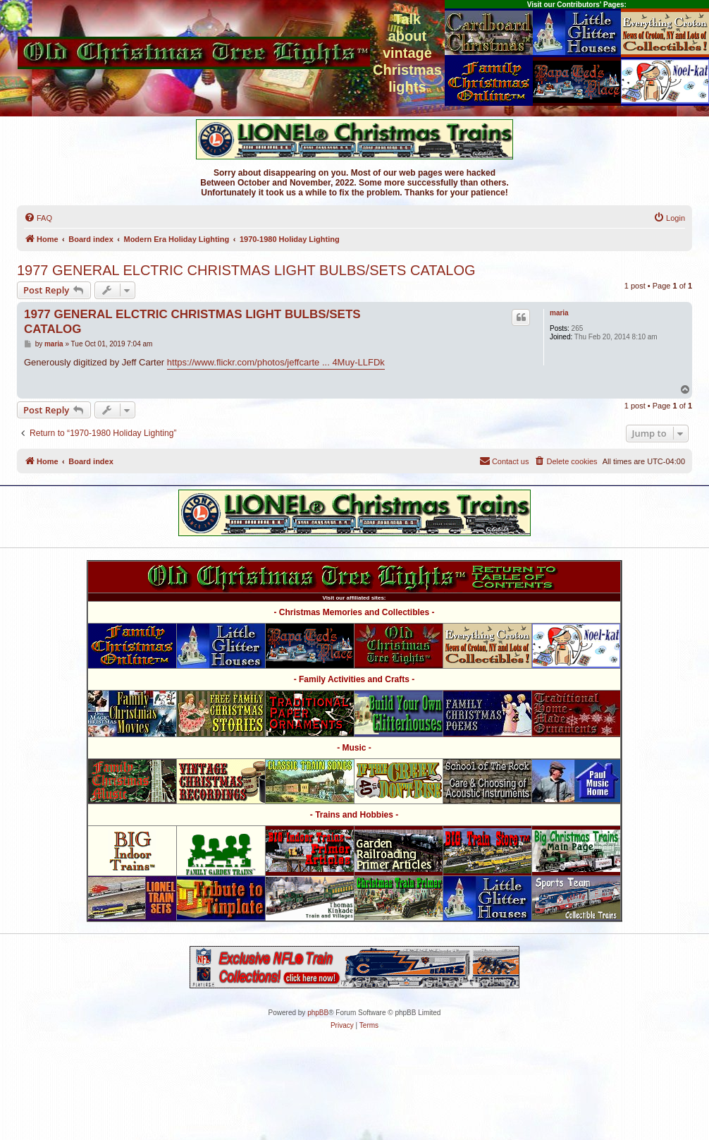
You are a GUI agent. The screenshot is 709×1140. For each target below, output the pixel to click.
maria (559, 313)
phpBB (317, 1013)
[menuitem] (38, 218)
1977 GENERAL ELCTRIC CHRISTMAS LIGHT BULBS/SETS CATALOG (246, 270)
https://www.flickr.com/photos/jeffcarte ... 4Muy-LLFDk (276, 362)
